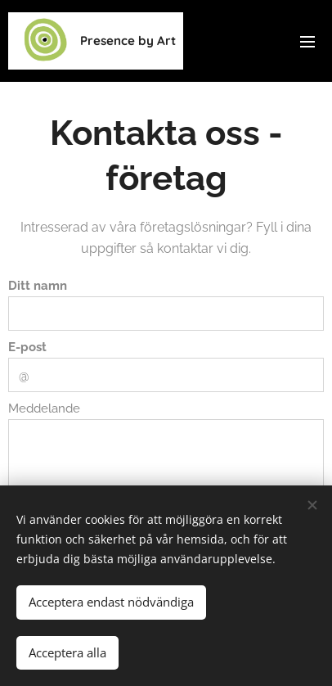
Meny (307, 42)
